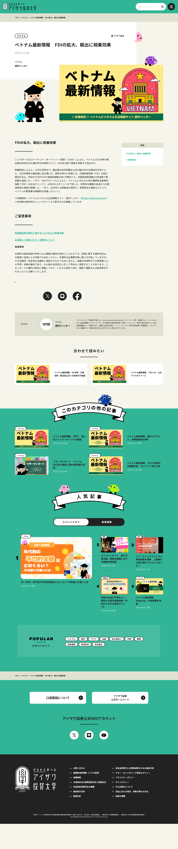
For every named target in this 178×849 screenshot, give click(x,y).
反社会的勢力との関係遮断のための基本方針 (135, 793)
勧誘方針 (77, 821)
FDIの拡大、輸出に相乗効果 (138, 153)
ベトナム (24, 17)
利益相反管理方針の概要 (83, 811)
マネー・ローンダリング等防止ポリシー (133, 798)
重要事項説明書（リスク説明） (86, 798)
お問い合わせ (79, 793)
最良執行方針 (79, 816)
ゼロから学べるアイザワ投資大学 (19, 6)
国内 (83, 664)
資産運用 (71, 669)
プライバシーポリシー (125, 802)
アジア (93, 664)
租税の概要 (120, 821)
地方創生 (98, 669)
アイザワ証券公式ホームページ (120, 723)
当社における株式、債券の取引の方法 (132, 816)
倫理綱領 (77, 802)
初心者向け (116, 664)
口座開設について (58, 723)
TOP (17, 17)
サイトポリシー (122, 807)
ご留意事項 (131, 159)
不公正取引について (124, 811)
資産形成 (85, 669)
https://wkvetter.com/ (94, 198)
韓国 (139, 664)
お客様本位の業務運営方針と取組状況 (89, 807)
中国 (129, 664)
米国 (104, 664)
